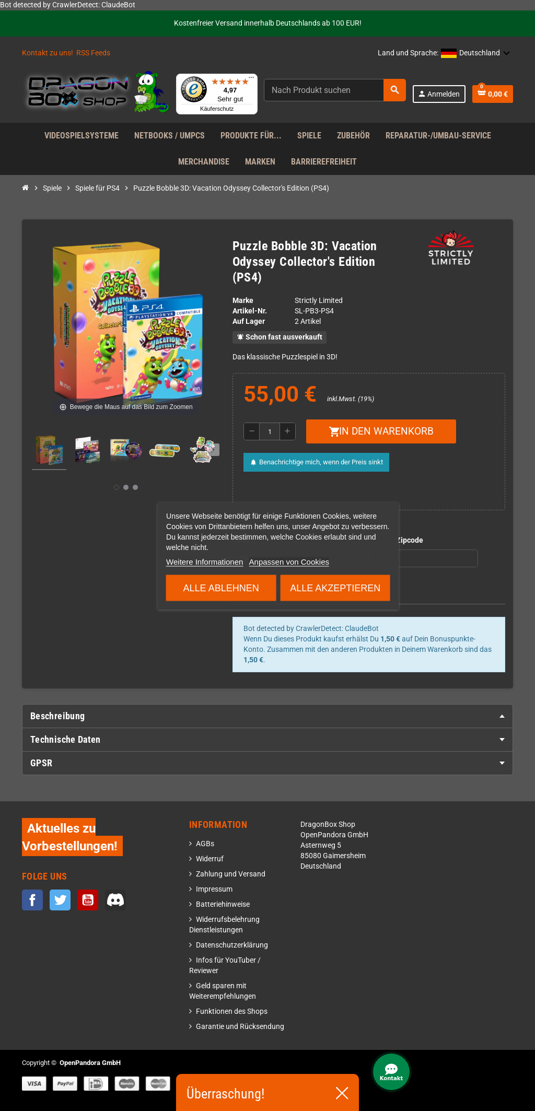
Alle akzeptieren (335, 587)
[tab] (267, 716)
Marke (242, 300)
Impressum (214, 889)
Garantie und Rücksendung (240, 1026)
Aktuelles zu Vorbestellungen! (70, 837)
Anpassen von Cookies (289, 561)
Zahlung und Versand (230, 874)
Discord (115, 900)
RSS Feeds (93, 53)
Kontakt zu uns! (47, 53)
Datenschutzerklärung (232, 945)
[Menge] (269, 431)
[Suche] (334, 90)
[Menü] (251, 80)
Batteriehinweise (223, 904)
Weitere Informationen (204, 561)
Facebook (32, 900)
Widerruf (210, 859)
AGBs (205, 843)
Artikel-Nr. (249, 311)
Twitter (60, 900)
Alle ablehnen (221, 587)
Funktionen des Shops (232, 1011)
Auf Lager (248, 321)
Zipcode (409, 540)
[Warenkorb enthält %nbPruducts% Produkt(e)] (492, 94)
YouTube (87, 900)
